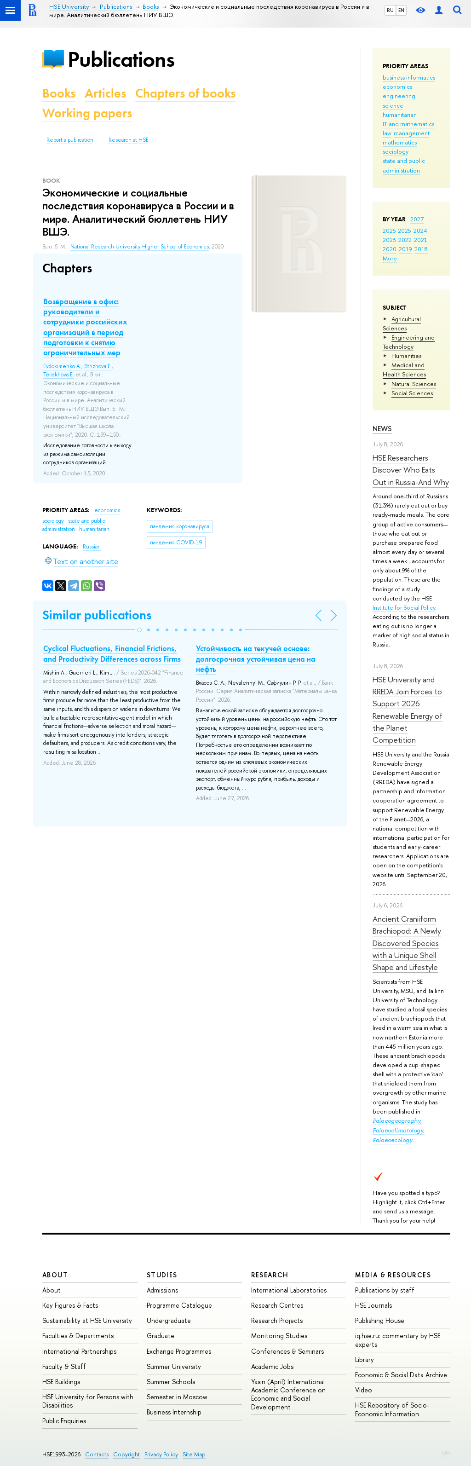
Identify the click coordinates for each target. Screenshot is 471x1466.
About (55, 1274)
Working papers (87, 113)
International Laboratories (289, 1290)
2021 (420, 240)
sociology (395, 151)
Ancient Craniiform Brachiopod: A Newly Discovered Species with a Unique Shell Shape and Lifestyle (407, 942)
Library (364, 1359)
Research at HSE (129, 140)
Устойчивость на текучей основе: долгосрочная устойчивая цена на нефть (256, 658)
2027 (417, 219)
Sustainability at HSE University (87, 1320)
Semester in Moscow (177, 1396)
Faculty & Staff (64, 1366)
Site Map (194, 1454)
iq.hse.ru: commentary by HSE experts (397, 1339)
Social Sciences (412, 393)
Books (58, 93)
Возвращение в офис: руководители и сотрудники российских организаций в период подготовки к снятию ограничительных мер (85, 326)
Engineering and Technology (409, 342)
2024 (420, 230)
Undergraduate (169, 1320)
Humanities (406, 356)
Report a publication (69, 140)
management (412, 133)
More (390, 258)
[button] (139, 630)
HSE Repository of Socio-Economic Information (392, 1409)
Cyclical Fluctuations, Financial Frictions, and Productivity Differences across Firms (112, 653)
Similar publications (96, 615)
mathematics (400, 142)
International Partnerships (79, 1351)
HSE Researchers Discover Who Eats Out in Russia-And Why (411, 469)
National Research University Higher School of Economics (139, 246)
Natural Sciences (413, 384)
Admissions (162, 1290)
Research (270, 1274)
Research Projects (277, 1320)
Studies (162, 1274)
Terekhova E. (58, 374)
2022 (405, 240)
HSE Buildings (61, 1381)
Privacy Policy (161, 1454)
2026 (389, 230)
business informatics (409, 77)
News (382, 428)
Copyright (126, 1454)
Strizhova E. (98, 366)
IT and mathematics (408, 124)
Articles (105, 93)
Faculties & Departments (78, 1335)
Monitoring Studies (279, 1335)
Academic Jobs (272, 1366)
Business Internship (174, 1412)
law (387, 133)
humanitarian (400, 114)
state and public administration (73, 525)
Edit (446, 1452)
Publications (121, 59)
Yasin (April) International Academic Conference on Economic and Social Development (288, 1394)
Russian (92, 546)
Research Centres (277, 1305)
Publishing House (379, 1320)
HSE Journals (373, 1305)
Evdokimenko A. (62, 366)
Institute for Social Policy (404, 607)
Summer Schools (171, 1381)
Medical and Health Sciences (404, 369)
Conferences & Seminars (287, 1351)
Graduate (160, 1335)
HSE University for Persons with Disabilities (87, 1400)
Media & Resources (393, 1274)
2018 (421, 249)
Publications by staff (384, 1290)
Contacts (97, 1454)
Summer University (174, 1366)
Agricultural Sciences (402, 323)
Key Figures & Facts (70, 1305)
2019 (405, 249)
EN (401, 10)
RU (390, 10)
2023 (389, 240)
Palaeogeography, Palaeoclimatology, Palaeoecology (399, 1130)
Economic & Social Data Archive (401, 1374)
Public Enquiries (64, 1420)
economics (397, 86)
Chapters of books (185, 93)
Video (363, 1389)
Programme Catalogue (179, 1305)
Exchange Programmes (179, 1351)
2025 (404, 230)
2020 (389, 249)
